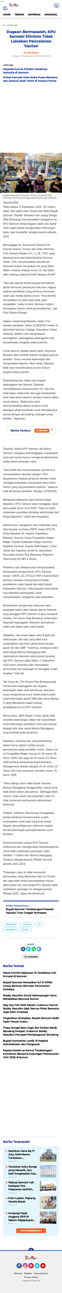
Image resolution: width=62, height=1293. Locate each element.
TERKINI (19, 14)
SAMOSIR (10, 930)
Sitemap (18, 1273)
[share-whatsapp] (33, 949)
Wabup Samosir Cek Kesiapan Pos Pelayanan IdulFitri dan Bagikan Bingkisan (21, 1186)
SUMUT (25, 930)
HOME (6, 14)
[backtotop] (31, 1251)
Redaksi (28, 1273)
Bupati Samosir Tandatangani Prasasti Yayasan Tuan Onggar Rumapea (29, 911)
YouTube (45, 1267)
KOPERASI (34, 14)
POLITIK (27, 924)
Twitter (38, 1267)
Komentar (31, 956)
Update (42, 430)
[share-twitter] (28, 949)
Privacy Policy (31, 1277)
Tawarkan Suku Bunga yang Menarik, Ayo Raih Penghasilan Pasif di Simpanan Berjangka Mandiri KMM (22, 1170)
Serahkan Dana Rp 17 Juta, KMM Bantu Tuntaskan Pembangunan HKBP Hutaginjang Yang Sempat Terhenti (21, 1154)
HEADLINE (11, 924)
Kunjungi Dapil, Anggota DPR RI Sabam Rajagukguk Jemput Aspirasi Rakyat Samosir (20, 1217)
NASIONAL (50, 14)
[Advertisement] (31, 117)
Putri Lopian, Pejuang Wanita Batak (21, 1200)
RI (39, 924)
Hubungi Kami (41, 1273)
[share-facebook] (23, 949)
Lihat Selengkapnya (31, 1230)
